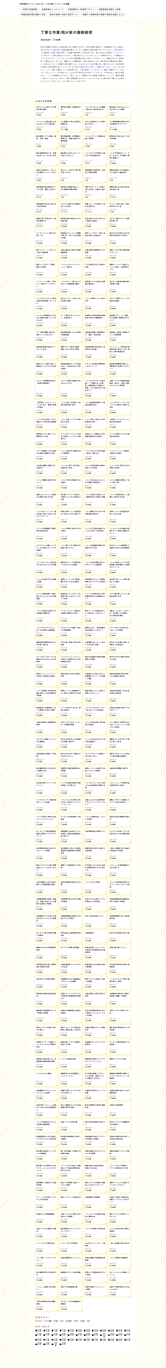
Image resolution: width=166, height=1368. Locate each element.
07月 (96, 1330)
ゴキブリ (39, 1321)
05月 (112, 1330)
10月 (72, 1330)
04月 (104, 1335)
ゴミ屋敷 (49, 1321)
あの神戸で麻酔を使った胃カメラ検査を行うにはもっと (93, 67)
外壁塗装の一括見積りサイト (81, 9)
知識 (83, 1321)
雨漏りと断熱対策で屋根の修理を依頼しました (104, 14)
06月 (104, 1330)
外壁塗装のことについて (53, 9)
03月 (120, 1330)
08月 (88, 1330)
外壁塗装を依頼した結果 (110, 9)
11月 (64, 1330)
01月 (48, 1330)
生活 (76, 1321)
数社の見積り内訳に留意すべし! (64, 14)
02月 (40, 1330)
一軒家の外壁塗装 (29, 9)
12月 (56, 1330)
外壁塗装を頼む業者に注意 (33, 14)
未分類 (57, 39)
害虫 (57, 1321)
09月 (80, 1330)
